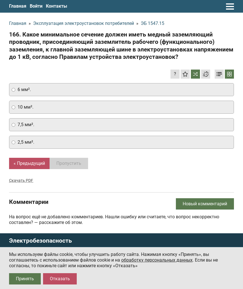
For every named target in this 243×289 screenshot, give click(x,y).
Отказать (60, 278)
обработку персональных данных (157, 260)
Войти (36, 6)
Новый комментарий (205, 203)
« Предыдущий (29, 163)
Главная (17, 6)
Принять (25, 278)
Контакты (56, 6)
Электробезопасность (40, 241)
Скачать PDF (21, 180)
